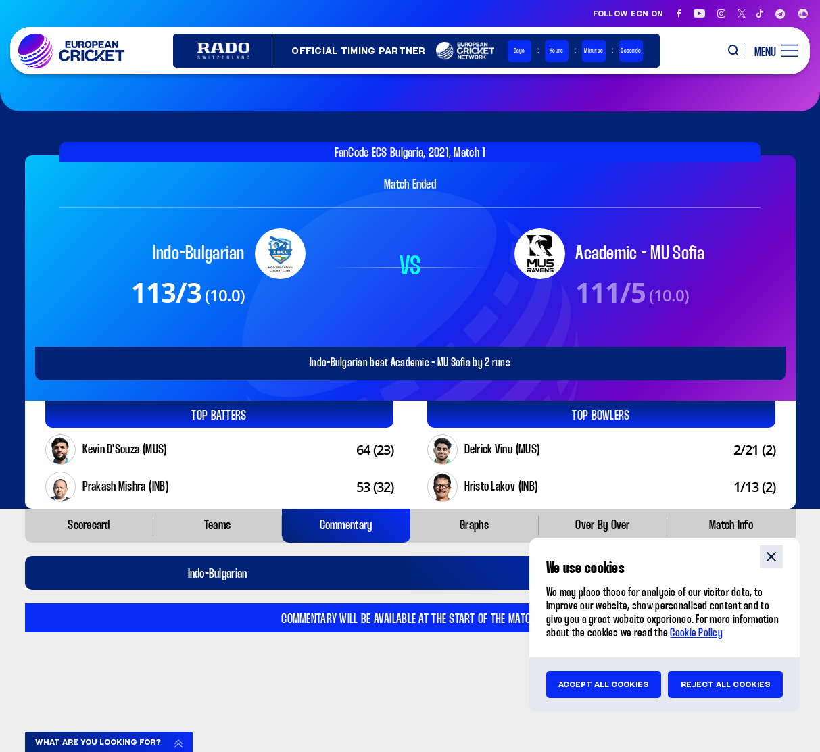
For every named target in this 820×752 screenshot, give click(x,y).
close (771, 556)
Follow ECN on (628, 13)
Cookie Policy (696, 633)
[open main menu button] (771, 50)
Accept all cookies (603, 684)
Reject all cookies (726, 684)
